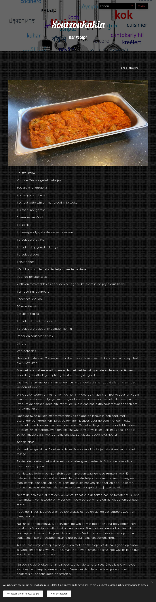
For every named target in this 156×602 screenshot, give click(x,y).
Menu (142, 6)
